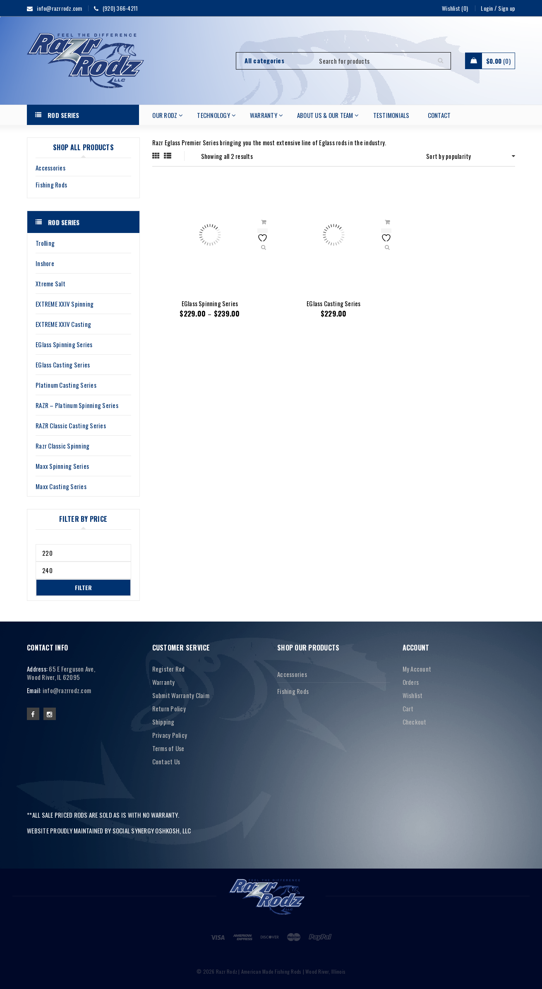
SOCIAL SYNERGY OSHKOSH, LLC (152, 830)
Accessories (50, 167)
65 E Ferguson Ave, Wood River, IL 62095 (61, 673)
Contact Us (166, 761)
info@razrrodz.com (67, 690)
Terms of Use (168, 748)
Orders (411, 682)
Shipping (163, 721)
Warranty (163, 682)
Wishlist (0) (455, 8)
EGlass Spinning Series (210, 303)
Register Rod (168, 668)
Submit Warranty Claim (180, 695)
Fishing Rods (51, 184)
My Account (417, 668)
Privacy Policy (169, 734)
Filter (83, 587)
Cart (408, 708)
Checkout (415, 721)
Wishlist (413, 695)
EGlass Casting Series (333, 303)
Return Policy (169, 708)
